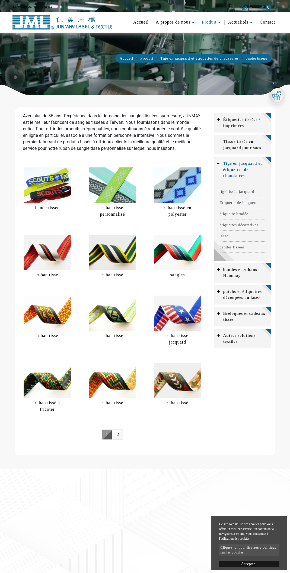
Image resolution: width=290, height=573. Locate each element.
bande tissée (47, 207)
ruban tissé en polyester (178, 210)
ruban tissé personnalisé (112, 210)
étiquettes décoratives (239, 225)
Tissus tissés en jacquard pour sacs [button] (242, 144)
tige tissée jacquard (237, 192)
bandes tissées (232, 247)
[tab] (242, 122)
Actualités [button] (238, 22)
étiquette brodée (234, 214)
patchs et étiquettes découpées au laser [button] (242, 294)
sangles (177, 275)
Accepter (248, 564)
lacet (224, 236)
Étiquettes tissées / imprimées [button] (241, 122)
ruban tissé (47, 275)
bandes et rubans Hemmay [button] (240, 272)
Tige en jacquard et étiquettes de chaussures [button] (242, 169)
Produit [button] (209, 22)
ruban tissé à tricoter (47, 406)
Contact (267, 22)
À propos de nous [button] (173, 22)
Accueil (141, 22)
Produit (146, 58)
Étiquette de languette (239, 203)
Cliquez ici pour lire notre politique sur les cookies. (249, 550)
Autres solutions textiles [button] (239, 338)
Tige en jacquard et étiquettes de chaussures (199, 58)
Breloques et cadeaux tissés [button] (244, 316)
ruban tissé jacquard (178, 338)
